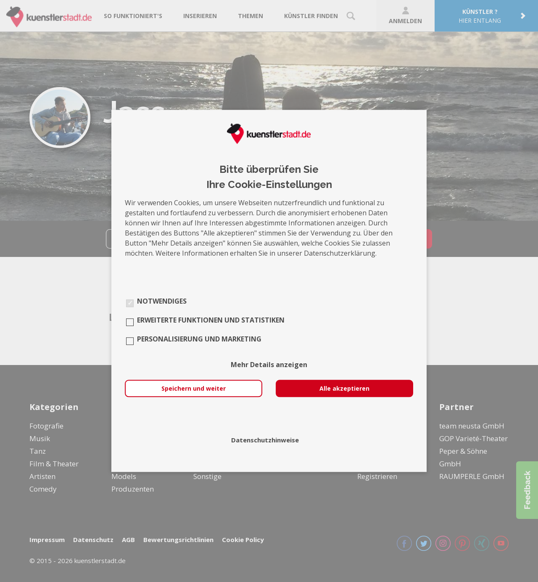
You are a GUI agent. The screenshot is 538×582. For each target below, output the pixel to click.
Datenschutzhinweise (265, 440)
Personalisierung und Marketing (199, 339)
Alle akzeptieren (344, 389)
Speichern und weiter (193, 389)
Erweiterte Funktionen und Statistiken (211, 320)
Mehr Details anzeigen (269, 365)
